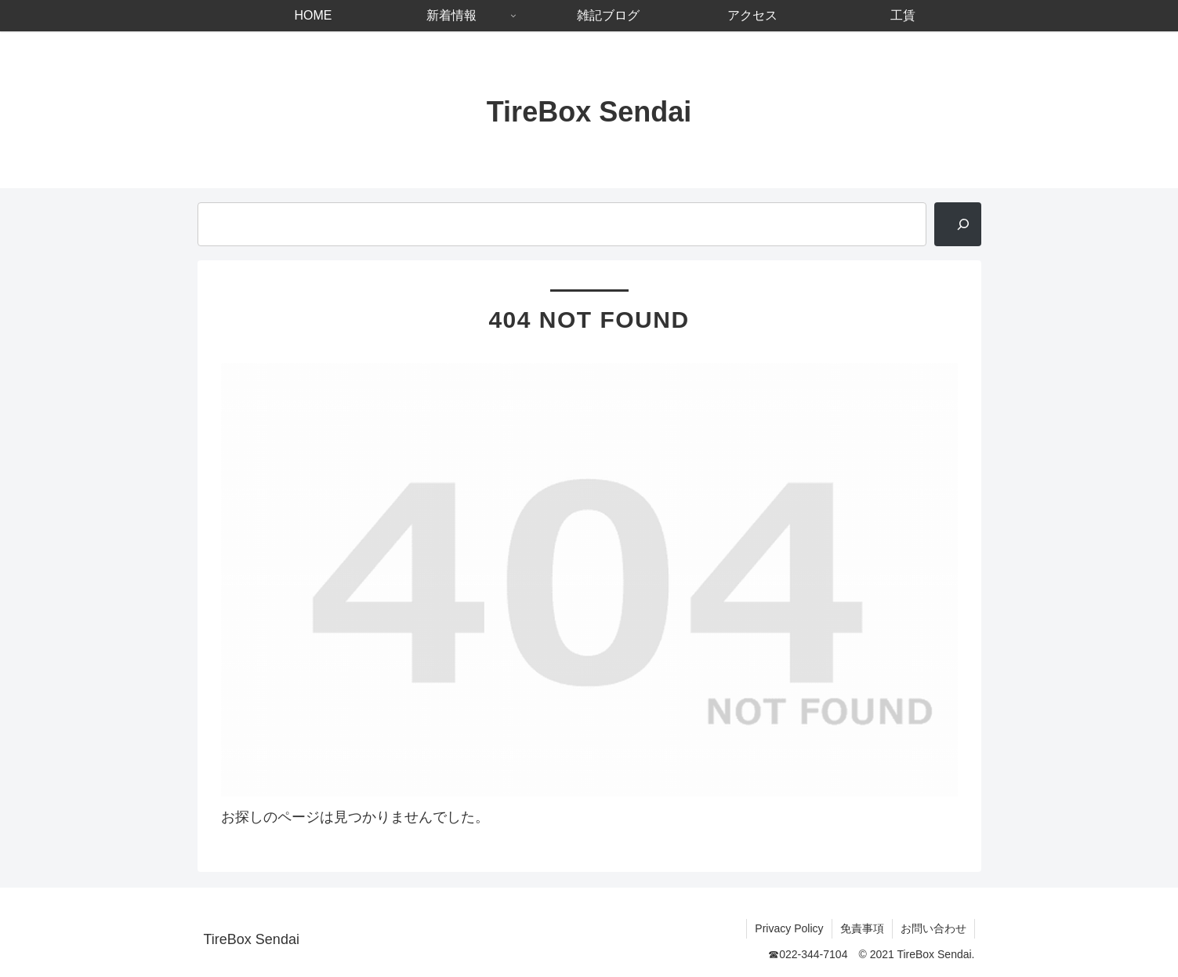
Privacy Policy (789, 928)
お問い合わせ (933, 928)
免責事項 (862, 928)
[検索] (957, 224)
